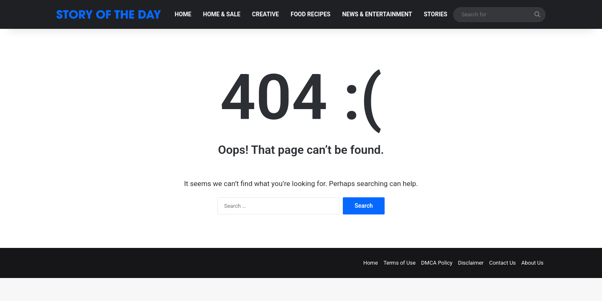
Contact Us (502, 263)
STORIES (435, 14)
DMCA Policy (436, 263)
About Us (532, 263)
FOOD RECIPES (310, 14)
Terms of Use (399, 263)
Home (370, 263)
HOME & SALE (221, 14)
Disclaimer (470, 263)
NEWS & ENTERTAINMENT (377, 14)
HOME (183, 14)
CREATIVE (265, 14)
